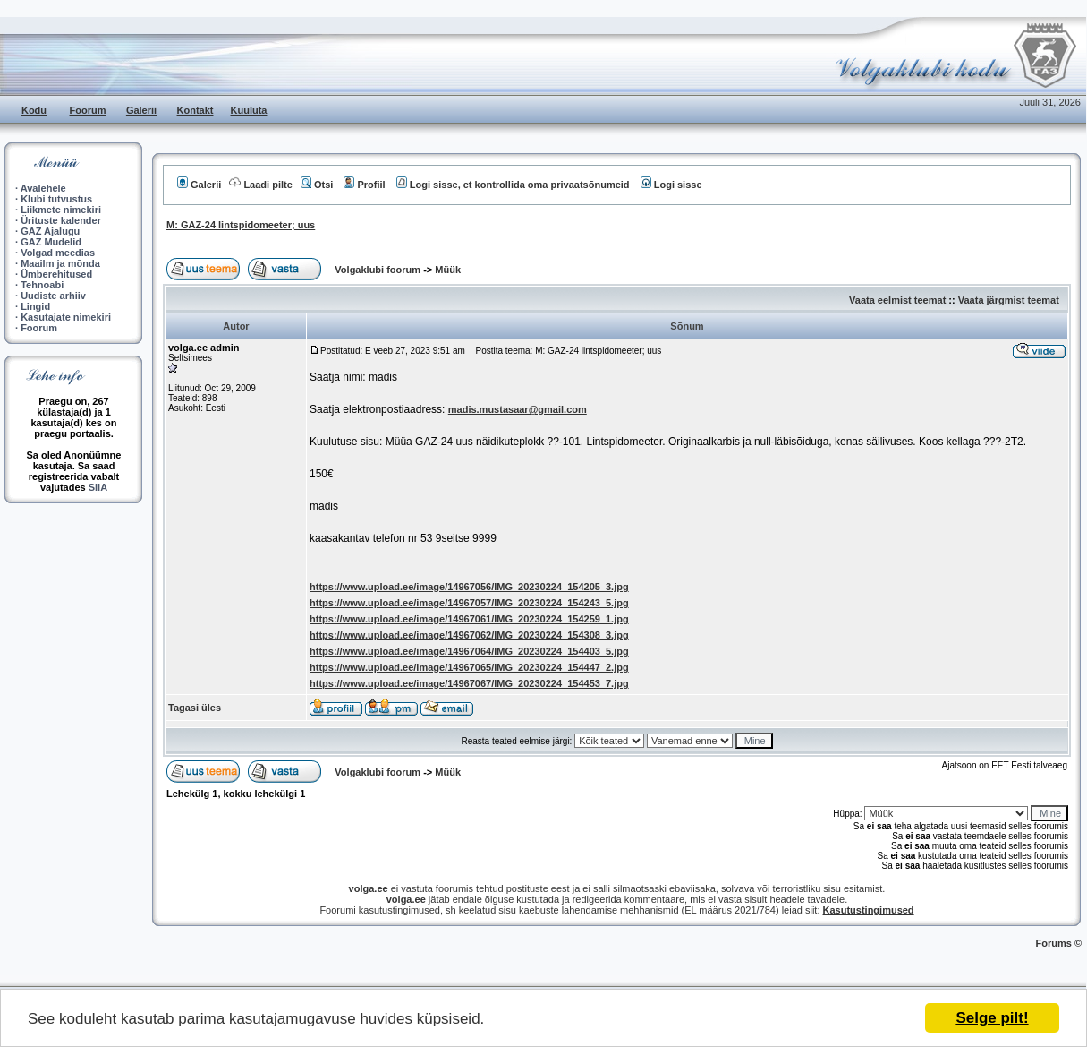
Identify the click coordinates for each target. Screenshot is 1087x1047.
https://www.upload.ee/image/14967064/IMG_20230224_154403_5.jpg (469, 651)
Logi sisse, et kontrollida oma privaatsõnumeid (513, 184)
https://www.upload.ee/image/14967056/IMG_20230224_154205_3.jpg (469, 586)
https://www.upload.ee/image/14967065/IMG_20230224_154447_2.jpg (469, 667)
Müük (448, 269)
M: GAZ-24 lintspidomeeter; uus (240, 224)
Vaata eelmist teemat (897, 300)
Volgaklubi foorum (379, 269)
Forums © (1059, 943)
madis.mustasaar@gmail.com (517, 409)
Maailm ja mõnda (60, 263)
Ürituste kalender (61, 220)
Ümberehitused (56, 274)
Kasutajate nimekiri (66, 317)
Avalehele (43, 188)
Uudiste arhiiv (53, 295)
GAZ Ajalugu (50, 231)
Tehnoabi (42, 284)
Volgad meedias (58, 252)
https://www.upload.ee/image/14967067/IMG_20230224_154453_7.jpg (469, 683)
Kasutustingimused (868, 910)
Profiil (364, 184)
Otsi (317, 184)
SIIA (98, 487)
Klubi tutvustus (56, 198)
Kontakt (195, 110)
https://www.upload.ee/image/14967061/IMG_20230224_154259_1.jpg (469, 619)
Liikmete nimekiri (61, 209)
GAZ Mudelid (51, 241)
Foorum (88, 110)
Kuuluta (249, 110)
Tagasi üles (194, 707)
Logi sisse (671, 184)
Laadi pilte (260, 184)
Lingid (35, 306)
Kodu (34, 110)
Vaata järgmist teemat (1008, 300)
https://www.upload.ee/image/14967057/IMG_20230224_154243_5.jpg (469, 602)
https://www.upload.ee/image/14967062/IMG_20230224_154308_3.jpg (469, 635)
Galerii (141, 110)
